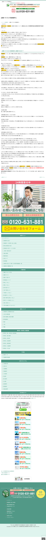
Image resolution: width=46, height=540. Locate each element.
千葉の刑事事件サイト (5, 472)
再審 (4, 326)
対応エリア (5, 258)
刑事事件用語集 (6, 357)
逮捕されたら (6, 274)
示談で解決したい (7, 290)
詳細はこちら (33, 398)
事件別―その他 (6, 348)
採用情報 (5, 261)
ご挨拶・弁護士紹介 (7, 250)
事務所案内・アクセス (11, 511)
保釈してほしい (6, 285)
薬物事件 (5, 386)
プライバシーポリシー (10, 517)
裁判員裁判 (5, 319)
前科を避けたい (6, 287)
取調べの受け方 (6, 277)
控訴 (4, 321)
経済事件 (5, 383)
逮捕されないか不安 (7, 272)
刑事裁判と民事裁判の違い (8, 311)
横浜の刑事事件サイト (5, 474)
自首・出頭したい (6, 302)
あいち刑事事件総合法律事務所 (7, 471)
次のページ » (42, 177)
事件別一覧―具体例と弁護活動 (9, 333)
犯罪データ (5, 354)
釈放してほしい (6, 282)
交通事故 (5, 368)
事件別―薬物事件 (7, 343)
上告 (4, 324)
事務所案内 (5, 255)
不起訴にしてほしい (7, 292)
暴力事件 (5, 378)
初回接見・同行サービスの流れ (9, 248)
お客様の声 (5, 363)
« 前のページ (3, 177)
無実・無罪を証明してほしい (9, 297)
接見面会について (7, 280)
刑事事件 (6, 22)
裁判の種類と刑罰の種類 (8, 316)
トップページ (5, 238)
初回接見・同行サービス (11, 506)
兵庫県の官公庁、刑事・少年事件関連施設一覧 (12, 263)
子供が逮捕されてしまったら (9, 305)
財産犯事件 (5, 389)
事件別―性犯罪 (6, 338)
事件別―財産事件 (7, 340)
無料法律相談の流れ (7, 245)
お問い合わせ (9, 515)
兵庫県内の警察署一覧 (8, 266)
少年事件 (5, 373)
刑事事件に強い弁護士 (11, 502)
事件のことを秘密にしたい (8, 300)
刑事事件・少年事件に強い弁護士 (10, 243)
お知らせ (5, 366)
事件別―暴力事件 (7, 335)
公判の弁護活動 (6, 314)
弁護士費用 (5, 253)
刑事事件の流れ (6, 240)
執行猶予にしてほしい (7, 295)
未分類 (4, 381)
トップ (2, 22)
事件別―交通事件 (7, 345)
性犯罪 (4, 376)
